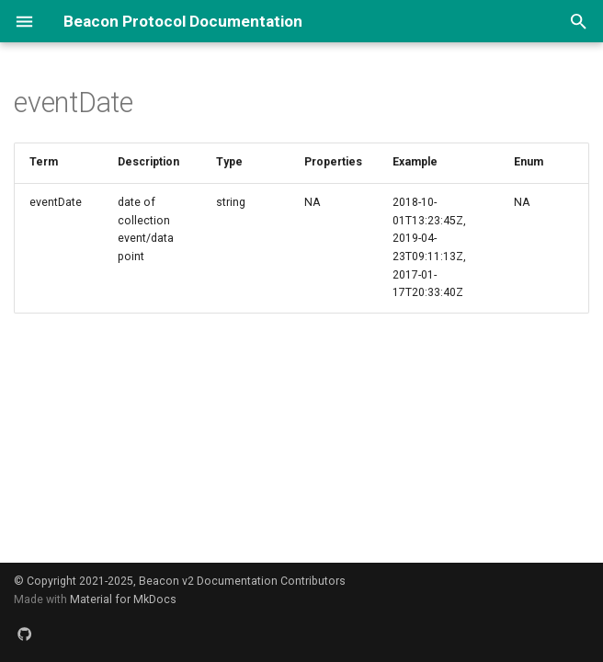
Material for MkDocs (123, 599)
